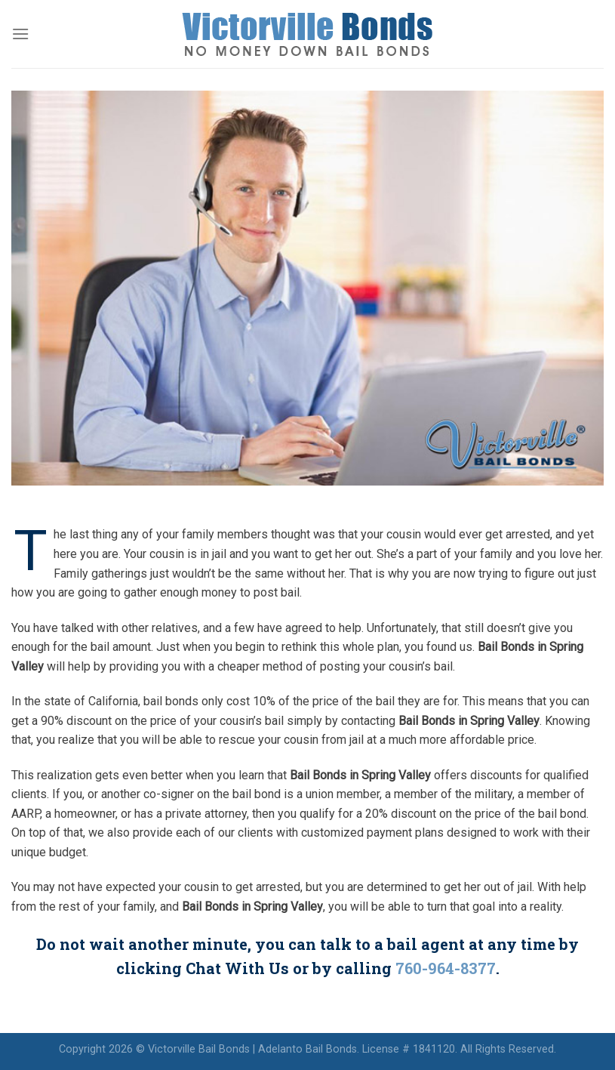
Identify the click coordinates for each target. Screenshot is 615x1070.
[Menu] (20, 33)
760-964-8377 (445, 968)
